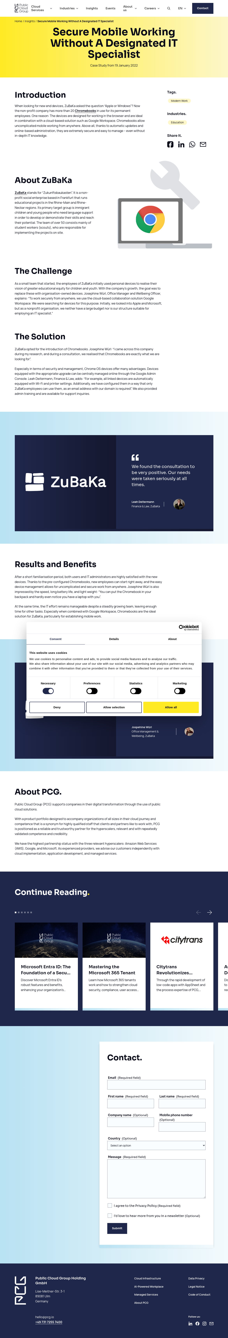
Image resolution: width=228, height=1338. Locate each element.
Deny (57, 707)
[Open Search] (168, 8)
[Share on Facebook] (170, 144)
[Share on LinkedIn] (181, 144)
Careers (150, 8)
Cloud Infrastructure (147, 1278)
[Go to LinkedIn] (190, 1324)
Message (114, 1157)
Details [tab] (114, 639)
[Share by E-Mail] (203, 144)
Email (112, 1078)
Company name (119, 1115)
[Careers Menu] (158, 8)
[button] (198, 912)
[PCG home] (21, 8)
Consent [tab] (56, 639)
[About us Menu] (136, 8)
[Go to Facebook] (197, 1324)
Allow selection (114, 707)
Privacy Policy (146, 1206)
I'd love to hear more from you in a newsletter (149, 1216)
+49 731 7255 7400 (48, 1322)
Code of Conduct (199, 1294)
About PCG (141, 1303)
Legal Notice (196, 1286)
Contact (203, 8)
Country (114, 1138)
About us (128, 8)
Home (18, 21)
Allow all (171, 707)
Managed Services (146, 1294)
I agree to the (136, 1206)
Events (110, 8)
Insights (92, 8)
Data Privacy (196, 1278)
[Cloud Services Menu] (51, 8)
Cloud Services (37, 8)
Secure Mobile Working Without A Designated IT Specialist (75, 21)
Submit (117, 1228)
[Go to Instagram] (204, 1324)
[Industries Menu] (77, 8)
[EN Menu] (185, 8)
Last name (167, 1096)
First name (116, 1096)
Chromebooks (85, 111)
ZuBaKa (21, 193)
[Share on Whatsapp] (192, 144)
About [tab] (172, 639)
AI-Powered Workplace (148, 1286)
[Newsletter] (211, 1324)
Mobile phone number (176, 1115)
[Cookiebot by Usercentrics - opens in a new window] (182, 628)
